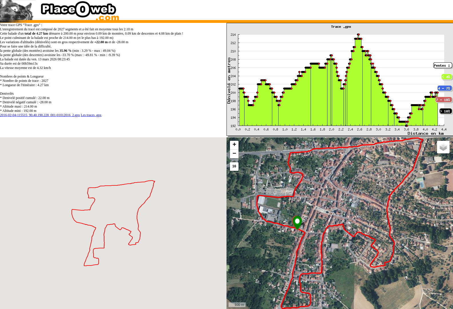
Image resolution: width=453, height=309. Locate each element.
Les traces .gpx (91, 115)
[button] (297, 223)
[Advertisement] (334, 8)
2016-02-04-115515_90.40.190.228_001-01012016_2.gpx (40, 115)
